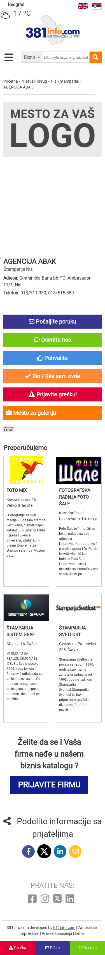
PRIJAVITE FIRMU (49, 784)
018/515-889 (61, 293)
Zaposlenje (87, 927)
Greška (17, 947)
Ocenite (88, 947)
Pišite (52, 947)
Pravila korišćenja (57, 933)
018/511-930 (33, 293)
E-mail (80, 933)
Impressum (30, 933)
